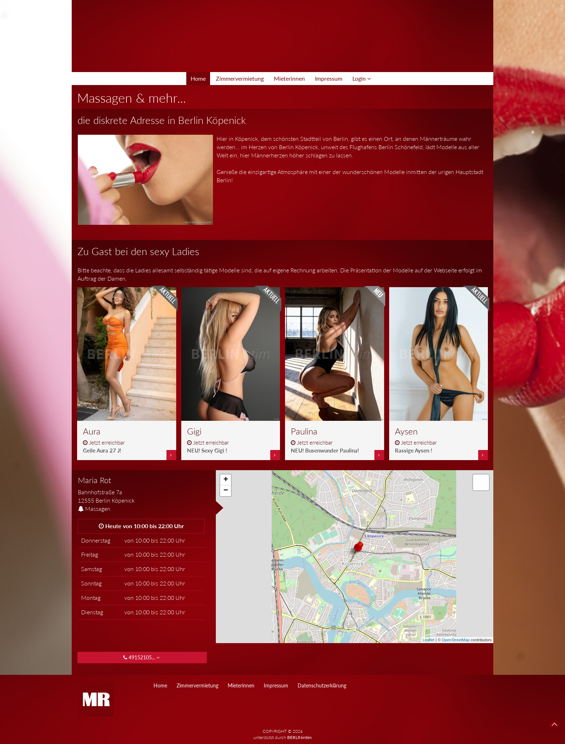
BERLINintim (299, 737)
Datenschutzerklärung (322, 685)
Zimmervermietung (240, 78)
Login (361, 78)
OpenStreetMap (456, 640)
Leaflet (429, 640)
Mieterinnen (289, 78)
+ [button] (225, 480)
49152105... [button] (142, 657)
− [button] (225, 490)
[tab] (141, 490)
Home (198, 78)
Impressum (328, 78)
